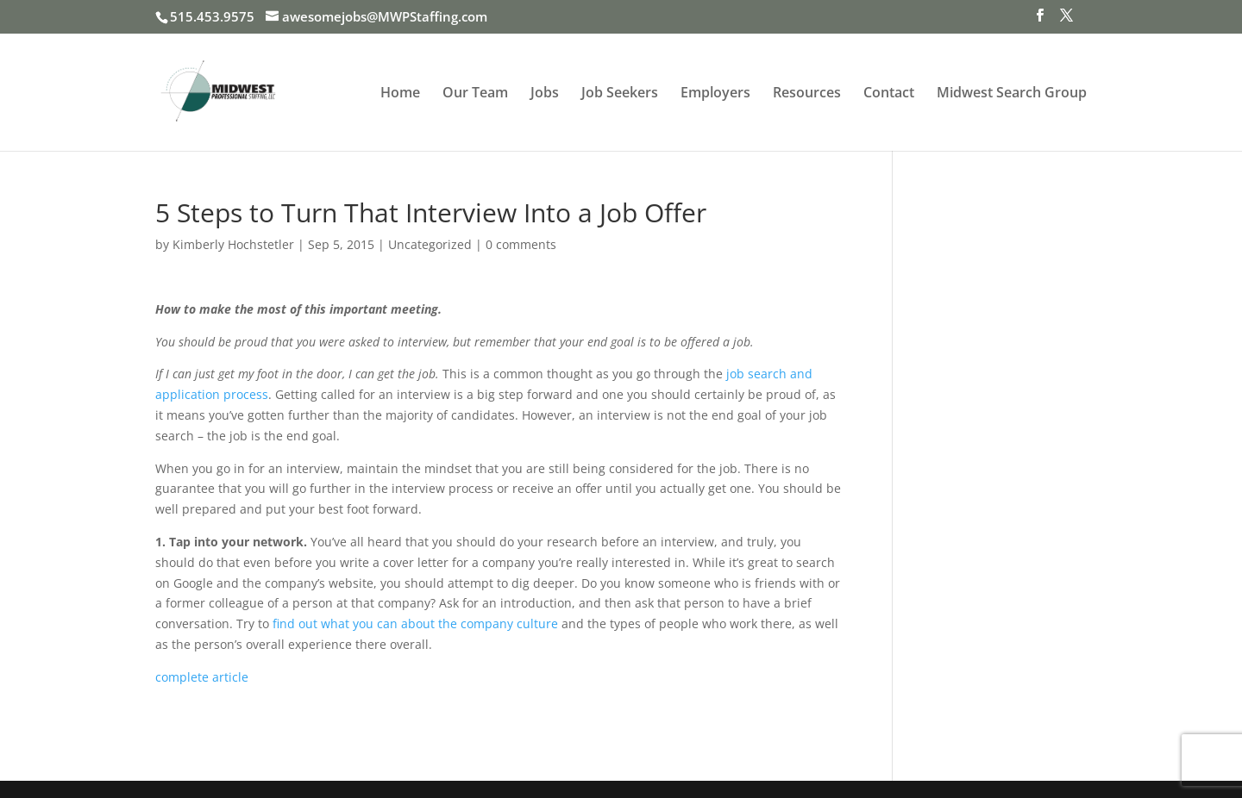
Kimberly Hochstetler (233, 244)
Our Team (475, 94)
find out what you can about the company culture (415, 623)
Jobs (544, 94)
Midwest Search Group (1012, 94)
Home (400, 94)
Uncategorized (430, 244)
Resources (807, 94)
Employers (715, 94)
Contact (888, 94)
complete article (201, 677)
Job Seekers (619, 94)
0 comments (521, 244)
